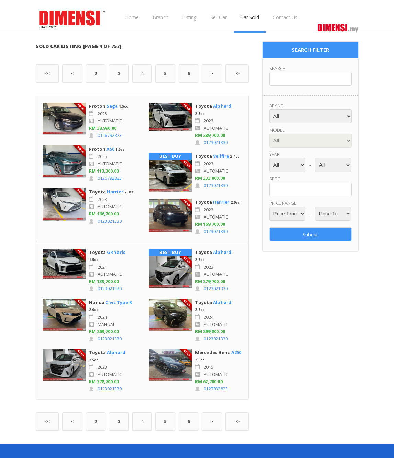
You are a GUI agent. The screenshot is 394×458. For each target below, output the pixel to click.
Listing (189, 17)
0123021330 (110, 221)
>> (237, 73)
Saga (112, 106)
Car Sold (249, 17)
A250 (236, 352)
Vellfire (221, 156)
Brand (276, 106)
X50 (110, 149)
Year (274, 154)
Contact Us (285, 17)
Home (132, 17)
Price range (282, 203)
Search (277, 68)
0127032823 (216, 389)
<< (47, 73)
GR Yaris (116, 252)
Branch (160, 17)
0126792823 (110, 135)
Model (277, 130)
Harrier (115, 192)
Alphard (222, 106)
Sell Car (218, 17)
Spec (274, 179)
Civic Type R (118, 302)
